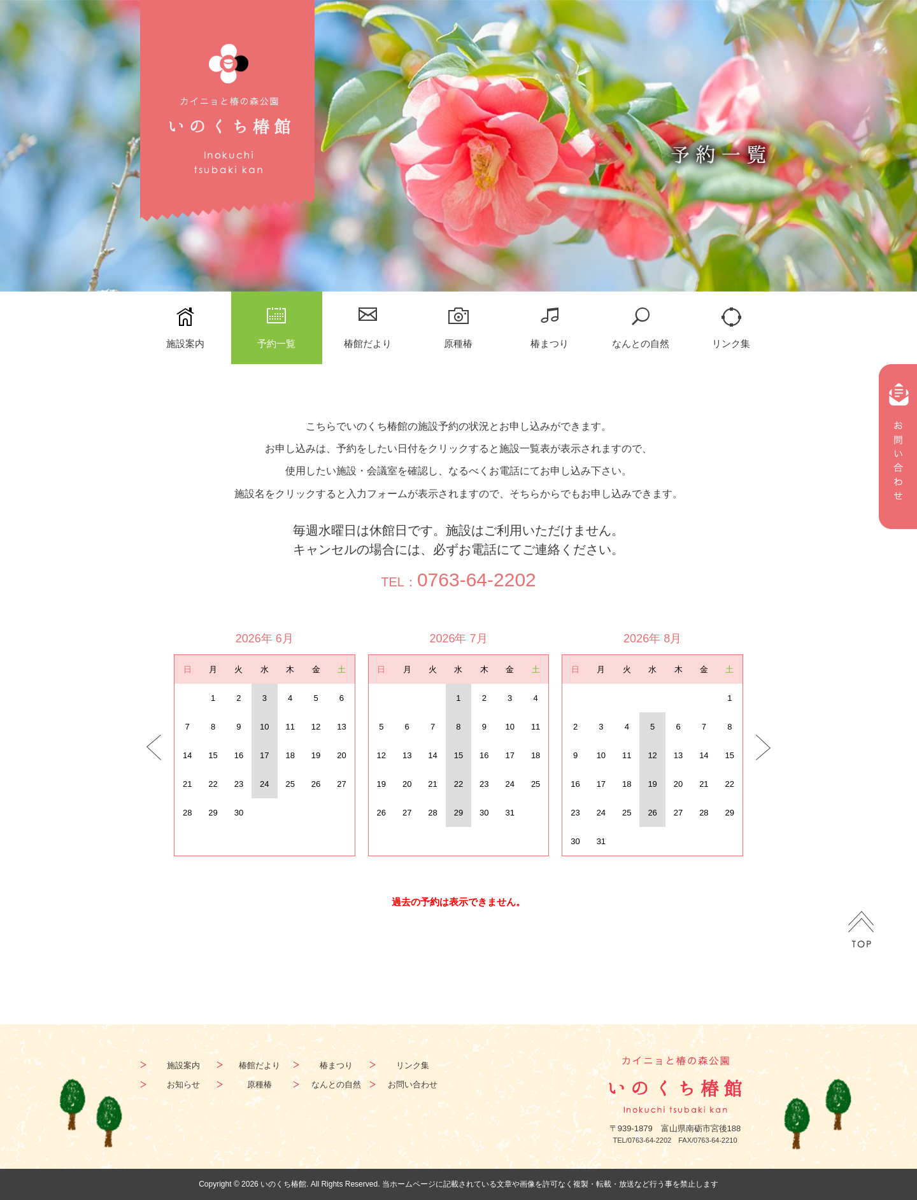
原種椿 (458, 343)
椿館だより (368, 343)
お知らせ (183, 1084)
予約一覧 (276, 343)
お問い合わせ (412, 1084)
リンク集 (731, 343)
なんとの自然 (640, 343)
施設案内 (185, 343)
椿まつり (549, 343)
